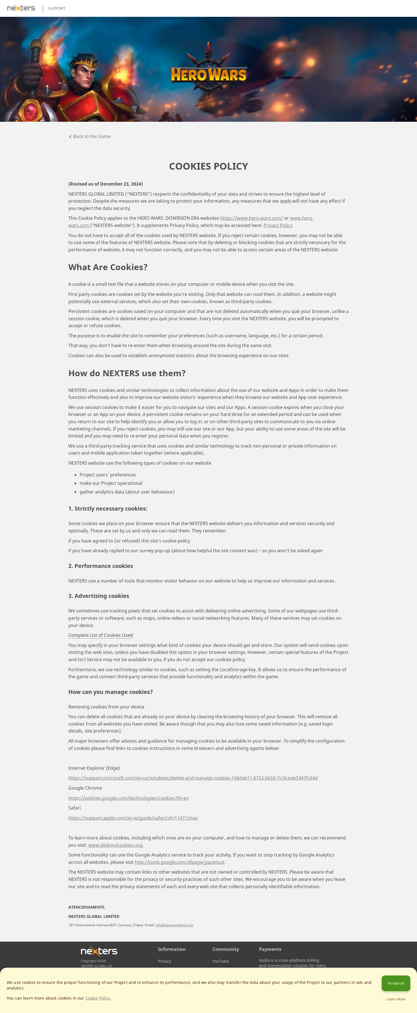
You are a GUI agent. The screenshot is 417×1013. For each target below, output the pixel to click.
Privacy (164, 961)
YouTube (220, 961)
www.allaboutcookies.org (115, 845)
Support (57, 8)
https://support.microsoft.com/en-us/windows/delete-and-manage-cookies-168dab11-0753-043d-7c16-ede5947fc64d (193, 778)
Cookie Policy (97, 998)
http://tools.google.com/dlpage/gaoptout (179, 862)
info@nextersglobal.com (174, 925)
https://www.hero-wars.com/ (251, 218)
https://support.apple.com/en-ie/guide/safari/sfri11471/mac (133, 818)
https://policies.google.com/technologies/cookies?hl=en (128, 798)
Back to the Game (89, 136)
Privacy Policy (278, 225)
